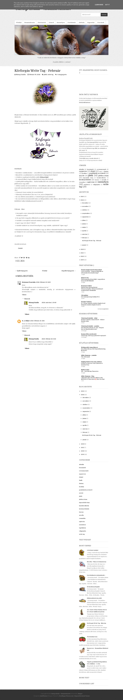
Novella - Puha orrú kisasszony (96, 561)
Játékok (81, 22)
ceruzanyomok (101, 169)
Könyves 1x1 (85, 277)
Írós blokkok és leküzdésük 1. (96, 575)
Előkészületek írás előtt (94, 598)
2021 (82, 253)
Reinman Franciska (29, 282)
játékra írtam (103, 176)
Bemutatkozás (29, 22)
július (84, 220)
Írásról (51, 22)
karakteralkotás (101, 178)
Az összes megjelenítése (103, 308)
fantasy (106, 171)
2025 (82, 196)
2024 (82, 200)
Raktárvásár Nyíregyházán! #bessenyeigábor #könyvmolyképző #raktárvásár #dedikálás (92, 289)
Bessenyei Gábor (86, 286)
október (84, 210)
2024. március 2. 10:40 (49, 302)
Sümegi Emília (34, 302)
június (84, 224)
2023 (82, 249)
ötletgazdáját (44, 177)
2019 (82, 260)
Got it (107, 4)
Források (100, 22)
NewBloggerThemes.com (66, 696)
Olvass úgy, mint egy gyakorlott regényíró (93, 335)
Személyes (61, 22)
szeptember (86, 213)
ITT (55, 115)
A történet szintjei (92, 550)
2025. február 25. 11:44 (37, 321)
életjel (93, 171)
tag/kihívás (87, 184)
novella (104, 180)
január (84, 245)
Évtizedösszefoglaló (93, 586)
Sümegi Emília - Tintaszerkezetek (60, 693)
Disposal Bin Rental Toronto (82, 696)
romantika (82, 182)
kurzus (97, 180)
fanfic (100, 171)
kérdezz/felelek (85, 180)
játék (45, 74)
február (84, 237)
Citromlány (84, 295)
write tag (50, 74)
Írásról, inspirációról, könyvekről (91, 269)
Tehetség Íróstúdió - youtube (90, 326)
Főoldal (18, 22)
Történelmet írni (92, 636)
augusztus (85, 217)
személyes (103, 182)
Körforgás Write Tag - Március (96, 623)
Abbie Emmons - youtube (89, 355)
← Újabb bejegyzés (21, 271)
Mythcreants (85, 369)
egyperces (83, 171)
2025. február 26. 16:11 (49, 339)
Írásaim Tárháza (86, 301)
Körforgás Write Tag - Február (38, 71)
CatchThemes (43, 696)
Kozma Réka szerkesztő (88, 334)
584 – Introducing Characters (89, 371)
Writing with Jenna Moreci (89, 347)
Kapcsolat (90, 22)
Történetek (42, 22)
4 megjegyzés (62, 74)
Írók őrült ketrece (84, 102)
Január (20, 248)
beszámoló (90, 169)
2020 (82, 256)
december (85, 203)
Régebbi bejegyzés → (69, 271)
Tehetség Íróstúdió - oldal (89, 318)
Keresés (104, 14)
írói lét (81, 176)
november (85, 206)
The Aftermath (85, 357)
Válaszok (27, 299)
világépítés (96, 184)
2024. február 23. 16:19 (43, 282)
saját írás (90, 182)
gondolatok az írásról (97, 173)
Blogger (80, 693)
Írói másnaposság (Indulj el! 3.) (90, 297)
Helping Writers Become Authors (91, 361)
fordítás (84, 173)
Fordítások (72, 22)
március (84, 234)
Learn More (99, 4)
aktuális (81, 169)
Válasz (24, 294)
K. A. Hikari (26, 321)
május (84, 227)
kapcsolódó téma (88, 178)
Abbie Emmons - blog (87, 376)
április (84, 230)
